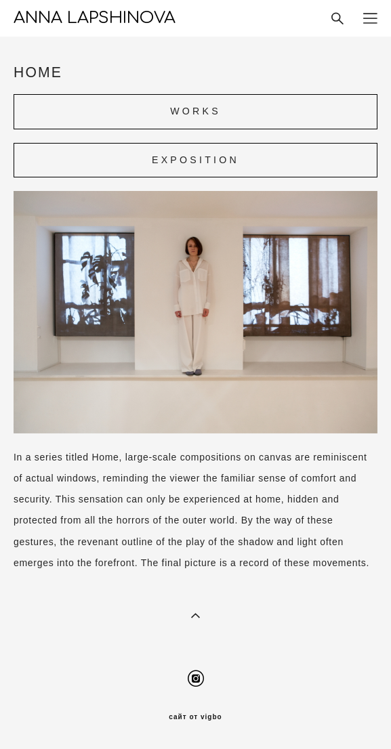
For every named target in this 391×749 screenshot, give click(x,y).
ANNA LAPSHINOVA (95, 18)
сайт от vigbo (195, 717)
